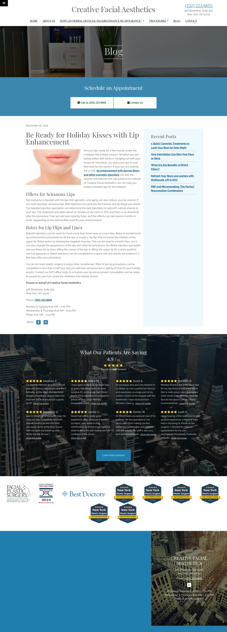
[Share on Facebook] (38, 323)
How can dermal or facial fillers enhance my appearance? (102, 20)
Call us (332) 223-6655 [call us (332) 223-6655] (91, 102)
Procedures (158, 20)
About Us (49, 20)
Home (34, 20)
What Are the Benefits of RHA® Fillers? (169, 167)
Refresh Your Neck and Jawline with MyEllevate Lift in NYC (172, 178)
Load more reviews (113, 455)
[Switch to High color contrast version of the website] (4, 3)
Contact (191, 20)
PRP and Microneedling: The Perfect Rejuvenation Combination (172, 188)
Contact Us (135, 102)
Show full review (41, 403)
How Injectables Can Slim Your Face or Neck (172, 156)
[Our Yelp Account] (189, 586)
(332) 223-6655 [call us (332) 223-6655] (198, 5)
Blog (176, 20)
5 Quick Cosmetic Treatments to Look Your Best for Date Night (170, 145)
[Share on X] (46, 323)
